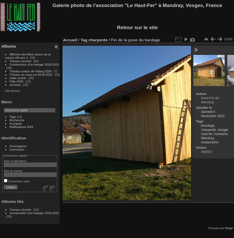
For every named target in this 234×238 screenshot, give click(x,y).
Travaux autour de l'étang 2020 (31, 71)
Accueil (70, 40)
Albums (8, 46)
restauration (210, 142)
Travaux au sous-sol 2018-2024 (31, 74)
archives (15, 84)
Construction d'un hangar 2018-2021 (34, 64)
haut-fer (206, 134)
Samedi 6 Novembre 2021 (213, 114)
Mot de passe (13, 170)
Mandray (207, 138)
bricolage (208, 125)
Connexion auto (17, 181)
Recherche (17, 120)
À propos (16, 123)
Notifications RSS (22, 126)
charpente (97, 40)
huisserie (220, 134)
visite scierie (18, 78)
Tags (13, 116)
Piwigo (229, 228)
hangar (223, 130)
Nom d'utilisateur (15, 161)
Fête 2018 (16, 81)
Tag (83, 40)
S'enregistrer (18, 146)
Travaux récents (20, 61)
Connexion (17, 149)
